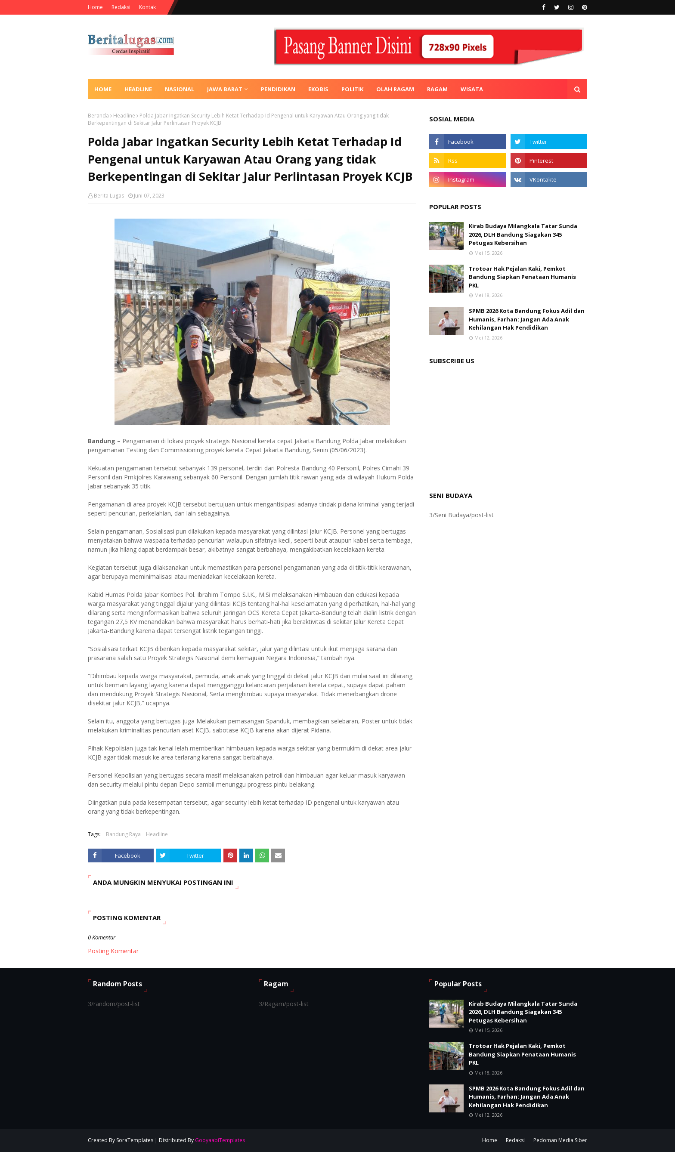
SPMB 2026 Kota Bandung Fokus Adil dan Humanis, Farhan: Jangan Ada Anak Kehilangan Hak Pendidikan (527, 319)
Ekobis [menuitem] (318, 89)
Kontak (147, 7)
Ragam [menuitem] (437, 89)
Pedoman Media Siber (560, 1140)
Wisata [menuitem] (472, 89)
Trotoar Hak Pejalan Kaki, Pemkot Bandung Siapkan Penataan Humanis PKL (522, 277)
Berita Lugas (109, 195)
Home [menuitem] (102, 89)
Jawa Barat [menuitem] (224, 89)
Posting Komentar (113, 951)
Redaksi (120, 7)
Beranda (98, 115)
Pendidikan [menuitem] (278, 89)
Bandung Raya (123, 834)
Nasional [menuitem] (179, 89)
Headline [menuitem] (138, 89)
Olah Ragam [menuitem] (395, 89)
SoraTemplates (134, 1140)
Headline (124, 115)
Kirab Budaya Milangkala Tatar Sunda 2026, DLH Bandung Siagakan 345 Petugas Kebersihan (523, 234)
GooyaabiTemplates (220, 1140)
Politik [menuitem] (352, 89)
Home (95, 7)
